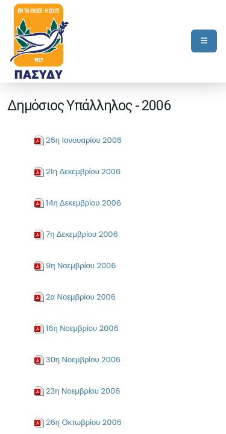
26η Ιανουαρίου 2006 (84, 140)
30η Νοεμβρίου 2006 (83, 359)
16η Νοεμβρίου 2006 (82, 328)
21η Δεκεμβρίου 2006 (83, 171)
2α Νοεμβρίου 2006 (81, 297)
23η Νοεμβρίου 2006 (83, 391)
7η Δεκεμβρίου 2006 (82, 234)
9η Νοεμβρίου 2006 (81, 265)
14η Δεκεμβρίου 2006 (83, 203)
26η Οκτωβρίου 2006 (84, 422)
